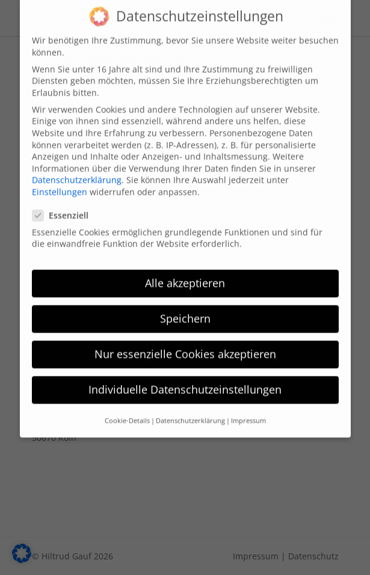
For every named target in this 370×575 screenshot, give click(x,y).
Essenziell (64, 207)
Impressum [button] (248, 412)
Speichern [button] (185, 310)
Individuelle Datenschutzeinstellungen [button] (185, 381)
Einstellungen (59, 183)
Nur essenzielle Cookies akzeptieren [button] (185, 346)
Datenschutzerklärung (77, 171)
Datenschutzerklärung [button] (190, 412)
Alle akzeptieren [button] (185, 275)
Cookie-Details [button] (127, 412)
